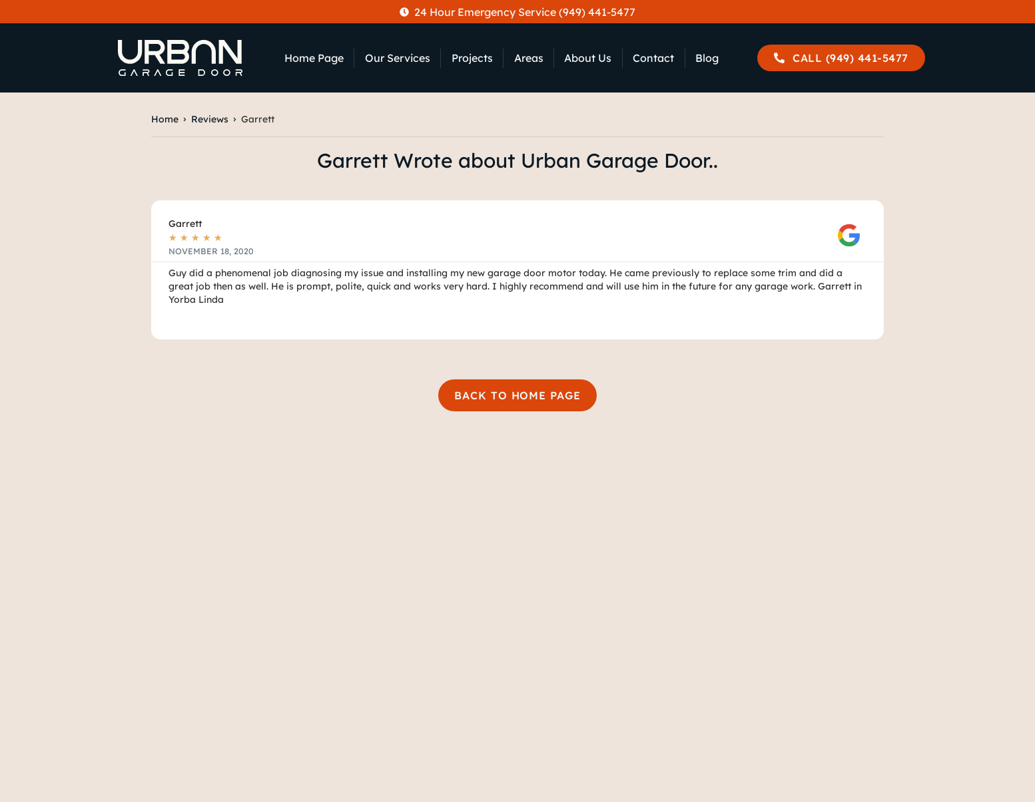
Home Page (314, 58)
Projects (472, 58)
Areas (528, 58)
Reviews (209, 119)
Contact (653, 58)
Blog (707, 58)
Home (164, 119)
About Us (587, 58)
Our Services (397, 58)
